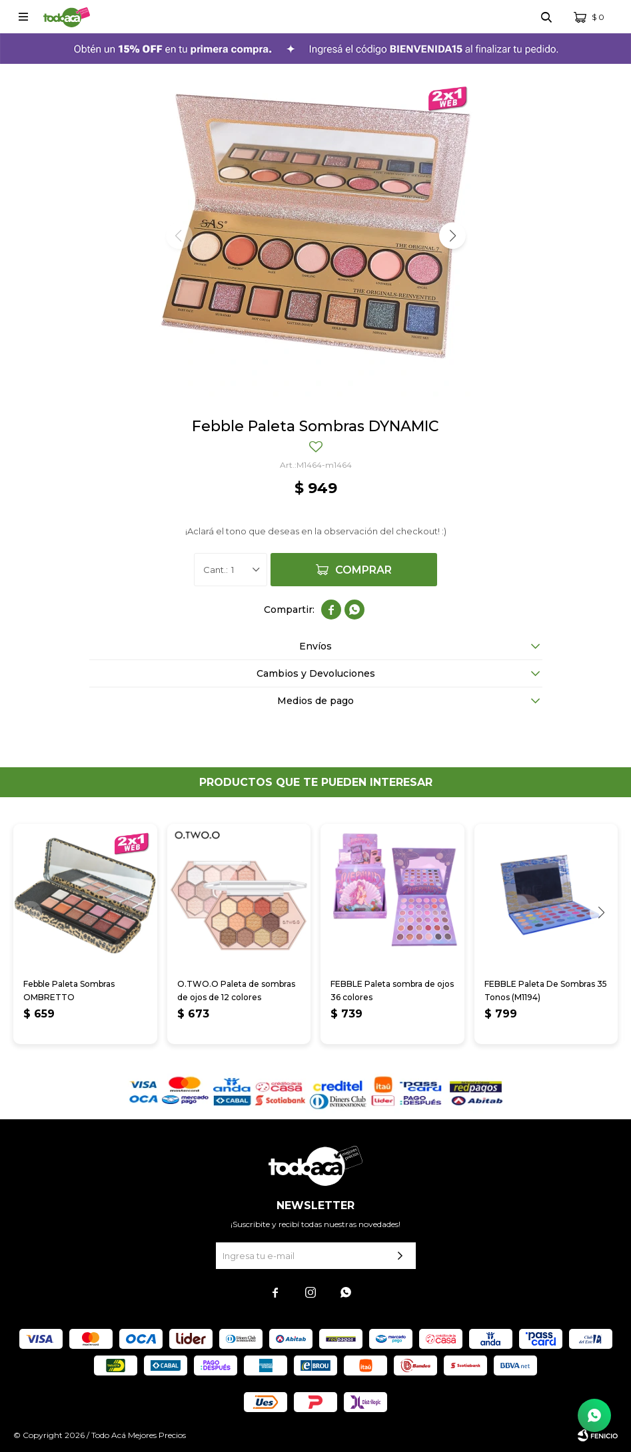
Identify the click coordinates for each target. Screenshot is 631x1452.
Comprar (363, 570)
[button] (452, 235)
